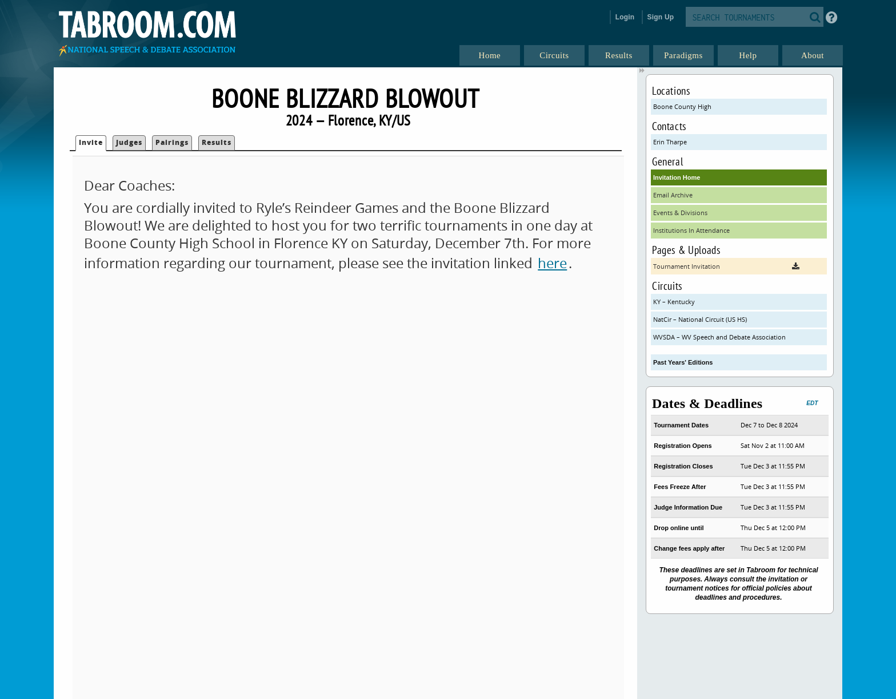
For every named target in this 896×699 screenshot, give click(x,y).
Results (216, 142)
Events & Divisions (680, 212)
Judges (129, 142)
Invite (91, 142)
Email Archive (673, 195)
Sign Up (660, 17)
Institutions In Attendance (691, 230)
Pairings (172, 142)
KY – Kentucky (674, 301)
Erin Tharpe (670, 142)
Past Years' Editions (683, 362)
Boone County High (682, 106)
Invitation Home (677, 177)
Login (625, 17)
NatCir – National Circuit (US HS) (700, 319)
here (552, 263)
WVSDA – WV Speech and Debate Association (719, 337)
